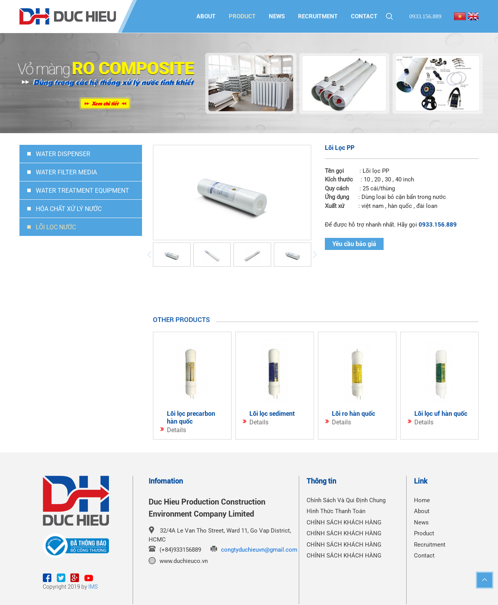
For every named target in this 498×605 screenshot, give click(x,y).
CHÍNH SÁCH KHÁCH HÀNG (344, 522)
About (206, 16)
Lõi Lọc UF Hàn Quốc (440, 413)
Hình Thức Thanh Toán (336, 511)
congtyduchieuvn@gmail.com (259, 549)
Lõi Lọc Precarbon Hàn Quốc (191, 417)
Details (176, 430)
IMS (93, 587)
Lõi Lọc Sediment (272, 413)
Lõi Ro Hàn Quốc (353, 413)
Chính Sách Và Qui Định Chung (346, 500)
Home (422, 500)
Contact (364, 16)
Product (242, 16)
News (277, 16)
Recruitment (318, 16)
